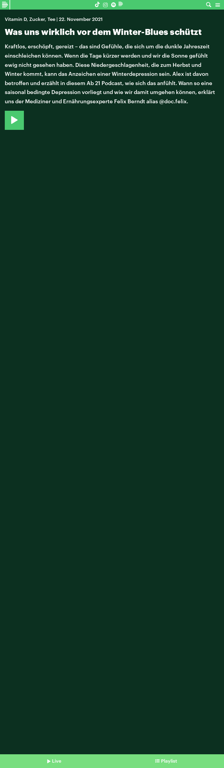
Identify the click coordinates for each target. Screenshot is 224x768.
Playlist (169, 761)
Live (56, 761)
